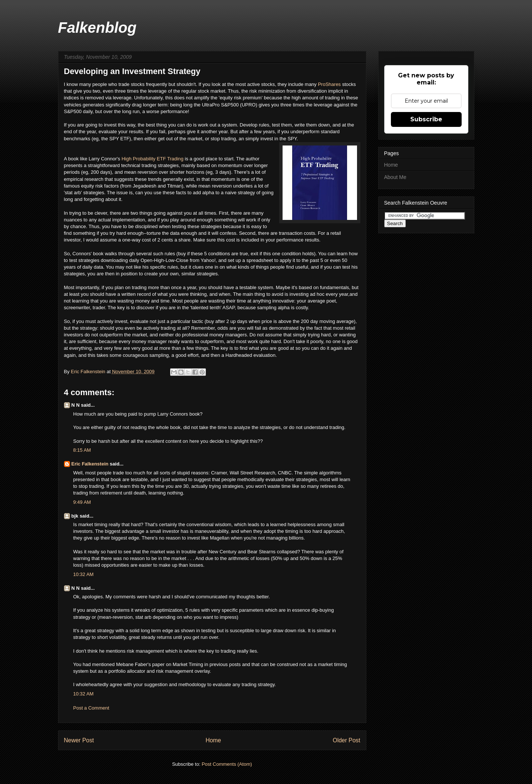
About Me (395, 177)
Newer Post (79, 740)
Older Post (346, 740)
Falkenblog (97, 27)
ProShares (330, 84)
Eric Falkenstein (90, 464)
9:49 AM (82, 502)
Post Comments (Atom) (227, 764)
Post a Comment (91, 708)
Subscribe (426, 119)
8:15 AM (82, 450)
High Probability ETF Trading (152, 158)
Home (213, 740)
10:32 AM (83, 574)
